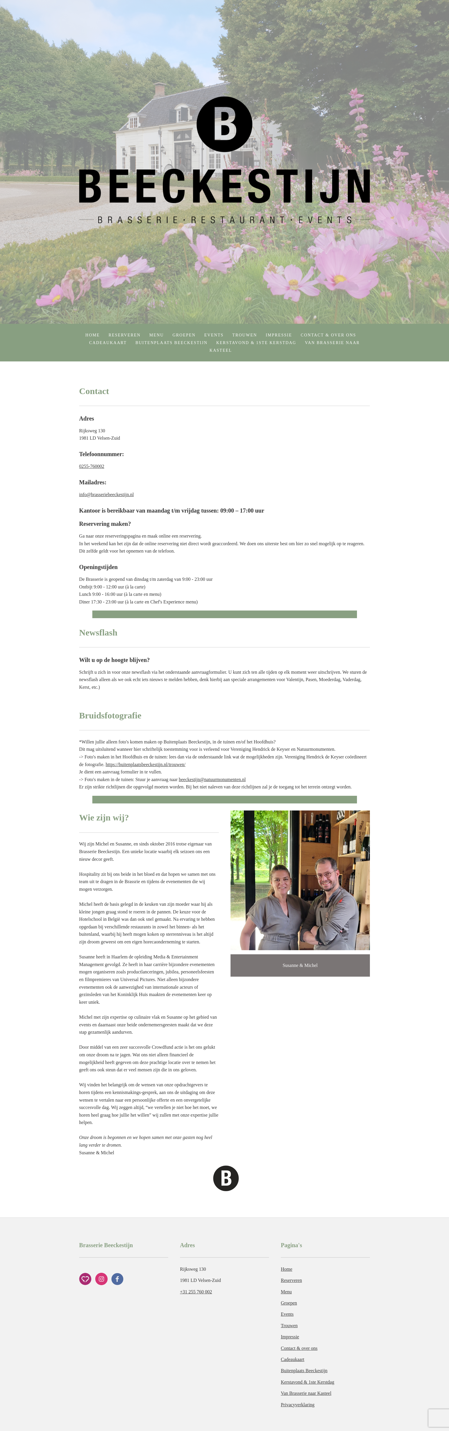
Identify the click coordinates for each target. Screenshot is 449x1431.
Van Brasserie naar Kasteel (306, 1393)
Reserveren (125, 335)
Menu (156, 335)
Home (92, 335)
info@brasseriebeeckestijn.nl (106, 494)
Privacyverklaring (298, 1404)
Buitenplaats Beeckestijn (172, 343)
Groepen (184, 335)
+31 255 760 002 (196, 1291)
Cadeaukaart (108, 343)
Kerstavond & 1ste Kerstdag (256, 343)
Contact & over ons (328, 335)
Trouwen (244, 335)
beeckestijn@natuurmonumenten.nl (212, 779)
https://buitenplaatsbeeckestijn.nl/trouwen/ (146, 764)
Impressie (279, 335)
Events (214, 335)
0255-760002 (91, 466)
